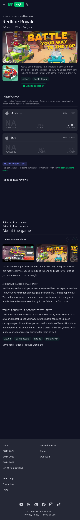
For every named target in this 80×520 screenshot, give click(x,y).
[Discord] (36, 504)
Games (14, 16)
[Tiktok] (59, 504)
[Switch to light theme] (27, 4)
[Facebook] (44, 504)
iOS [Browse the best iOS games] (4, 27)
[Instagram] (51, 504)
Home (5, 16)
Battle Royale (40, 78)
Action (25, 78)
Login (19, 4)
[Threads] (29, 504)
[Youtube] (21, 504)
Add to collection (33, 85)
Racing (37, 338)
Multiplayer (52, 338)
